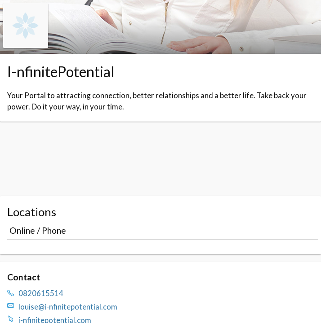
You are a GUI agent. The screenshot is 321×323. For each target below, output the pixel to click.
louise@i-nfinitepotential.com (67, 306)
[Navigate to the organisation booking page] (25, 45)
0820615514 (40, 293)
